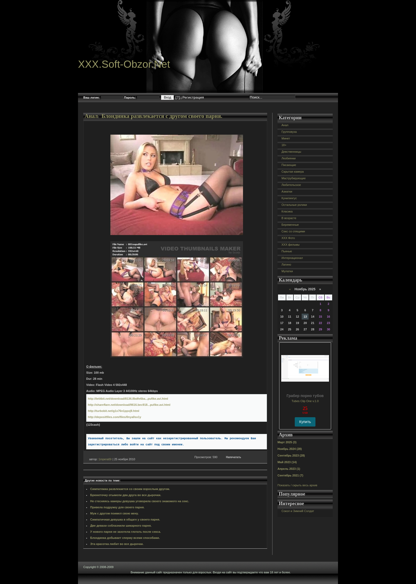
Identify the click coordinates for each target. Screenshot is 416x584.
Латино (286, 264)
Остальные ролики (294, 204)
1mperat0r (105, 459)
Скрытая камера (292, 171)
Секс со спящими (293, 231)
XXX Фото (288, 238)
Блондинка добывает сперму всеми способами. (125, 537)
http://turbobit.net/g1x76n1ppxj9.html (113, 410)
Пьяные (286, 251)
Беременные (290, 224)
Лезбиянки (288, 158)
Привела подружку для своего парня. (117, 507)
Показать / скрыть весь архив (297, 485)
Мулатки (287, 271)
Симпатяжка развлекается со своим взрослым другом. (130, 489)
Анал (91, 116)
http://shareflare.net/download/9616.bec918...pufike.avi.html (129, 404)
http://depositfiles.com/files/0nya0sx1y (114, 417)
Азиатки (286, 191)
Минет (285, 138)
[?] (177, 97)
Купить (305, 422)
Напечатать (233, 457)
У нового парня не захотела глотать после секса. (125, 531)
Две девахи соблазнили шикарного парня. (120, 525)
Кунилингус (289, 198)
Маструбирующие (293, 178)
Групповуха (289, 131)
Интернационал (292, 257)
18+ (284, 145)
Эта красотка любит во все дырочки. (117, 543)
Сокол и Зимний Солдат (297, 511)
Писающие (288, 165)
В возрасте (288, 218)
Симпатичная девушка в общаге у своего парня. (125, 519)
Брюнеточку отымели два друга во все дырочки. (125, 495)
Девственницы (291, 151)
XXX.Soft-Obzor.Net (124, 64)
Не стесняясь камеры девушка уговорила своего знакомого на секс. (139, 501)
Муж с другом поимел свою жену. (114, 513)
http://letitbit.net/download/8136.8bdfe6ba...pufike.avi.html (128, 398)
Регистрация (193, 97)
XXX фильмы (290, 244)
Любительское (291, 184)
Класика (287, 211)
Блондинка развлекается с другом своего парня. (162, 116)
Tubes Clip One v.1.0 (305, 401)
